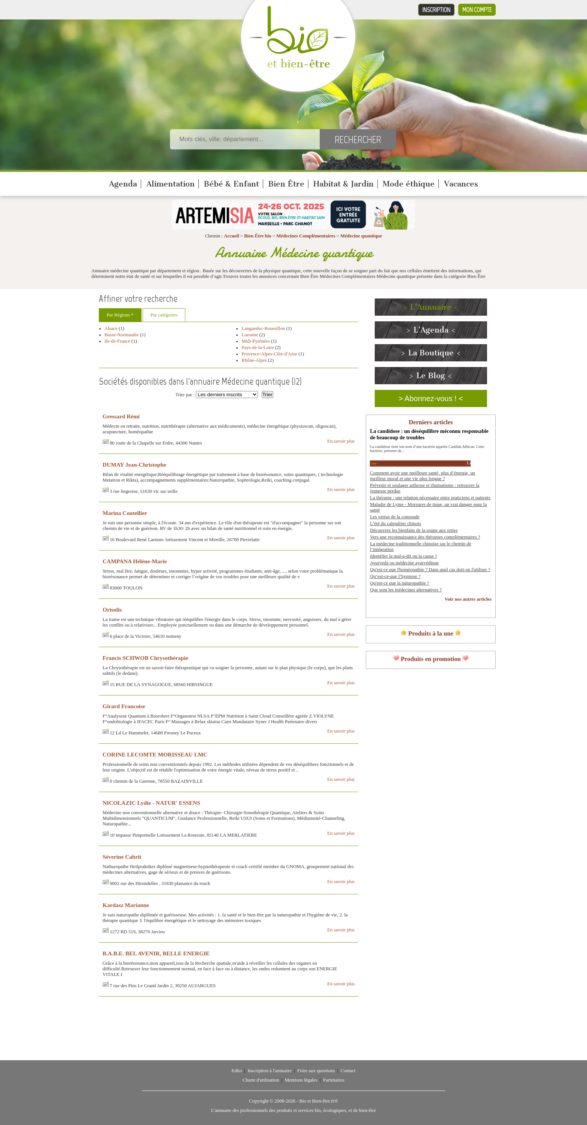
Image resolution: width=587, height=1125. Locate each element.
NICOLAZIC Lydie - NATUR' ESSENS (151, 803)
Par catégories (163, 315)
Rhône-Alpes (254, 360)
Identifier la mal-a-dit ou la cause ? (403, 556)
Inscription (436, 9)
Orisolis (112, 609)
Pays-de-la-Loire (257, 347)
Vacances (461, 183)
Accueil (231, 236)
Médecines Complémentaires (305, 236)
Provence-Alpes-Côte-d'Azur (269, 354)
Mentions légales (301, 1080)
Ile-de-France (117, 341)
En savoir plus (341, 441)
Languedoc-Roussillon (263, 328)
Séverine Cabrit (122, 856)
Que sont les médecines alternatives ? (406, 589)
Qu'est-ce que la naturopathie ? (399, 583)
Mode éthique (409, 183)
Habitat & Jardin (343, 183)
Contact (348, 1070)
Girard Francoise (124, 706)
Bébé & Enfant (231, 183)
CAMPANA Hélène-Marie (135, 561)
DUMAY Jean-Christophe (134, 464)
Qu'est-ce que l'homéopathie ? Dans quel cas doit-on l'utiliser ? (430, 569)
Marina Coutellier (125, 513)
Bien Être (286, 183)
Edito (236, 1070)
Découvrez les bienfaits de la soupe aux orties (413, 530)
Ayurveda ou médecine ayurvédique (404, 562)
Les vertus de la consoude (394, 516)
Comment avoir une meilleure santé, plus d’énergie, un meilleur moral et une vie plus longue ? (422, 475)
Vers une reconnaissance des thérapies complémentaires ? (425, 537)
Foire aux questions (316, 1070)
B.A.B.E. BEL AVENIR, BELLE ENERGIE (156, 953)
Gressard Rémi (121, 416)
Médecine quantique (361, 236)
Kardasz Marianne (126, 905)
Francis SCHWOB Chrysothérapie (145, 658)
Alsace (111, 328)
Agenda (123, 183)
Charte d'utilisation (261, 1080)
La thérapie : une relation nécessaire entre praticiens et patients (430, 497)
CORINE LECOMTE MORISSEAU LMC (155, 754)
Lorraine (249, 334)
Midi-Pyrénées (255, 341)
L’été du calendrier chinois (395, 523)
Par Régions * (120, 315)
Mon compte (477, 9)
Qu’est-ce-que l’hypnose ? (395, 576)
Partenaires (333, 1080)
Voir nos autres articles (468, 599)
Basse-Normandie (121, 334)
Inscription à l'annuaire (269, 1070)
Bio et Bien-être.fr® (318, 1101)
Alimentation (170, 183)
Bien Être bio (257, 236)
